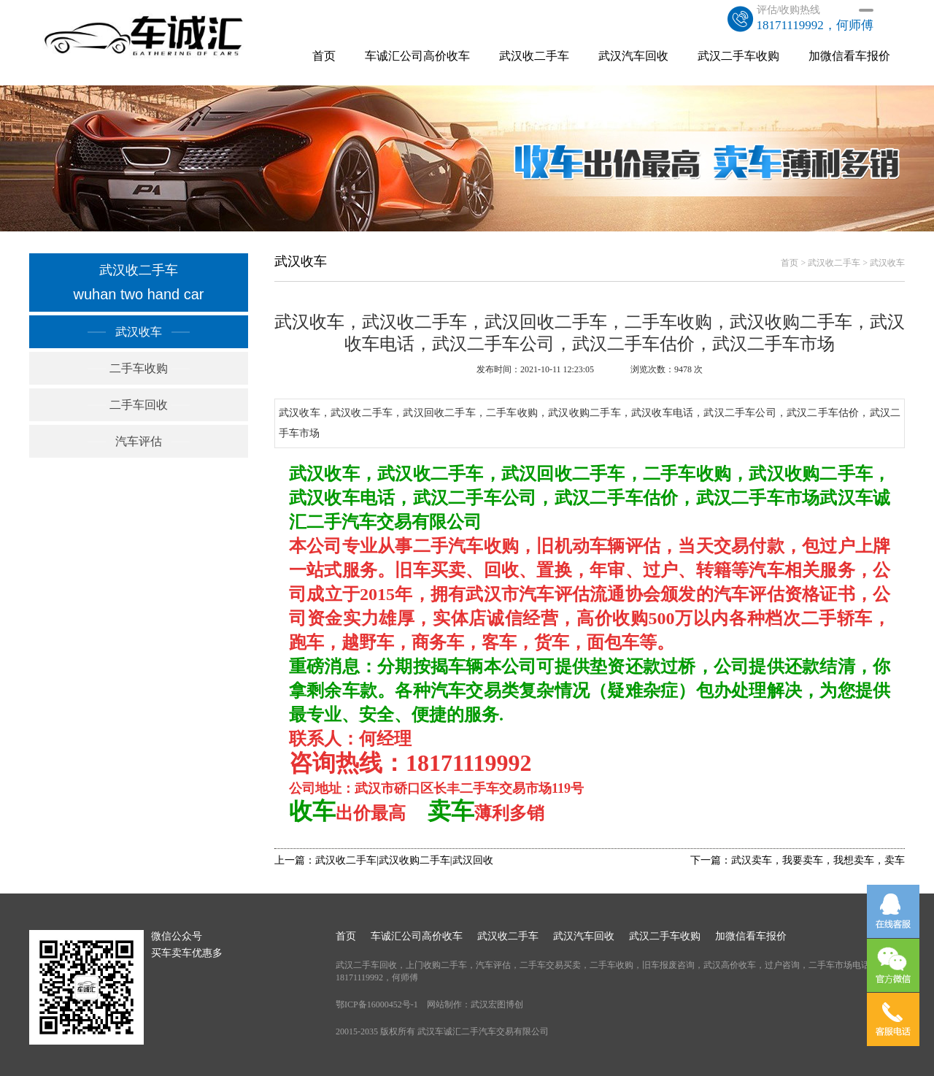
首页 (324, 56)
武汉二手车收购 (738, 56)
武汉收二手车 (534, 56)
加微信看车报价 (849, 56)
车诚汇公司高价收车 (417, 56)
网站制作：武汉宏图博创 (475, 1004)
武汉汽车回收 (633, 56)
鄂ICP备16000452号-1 (377, 1004)
